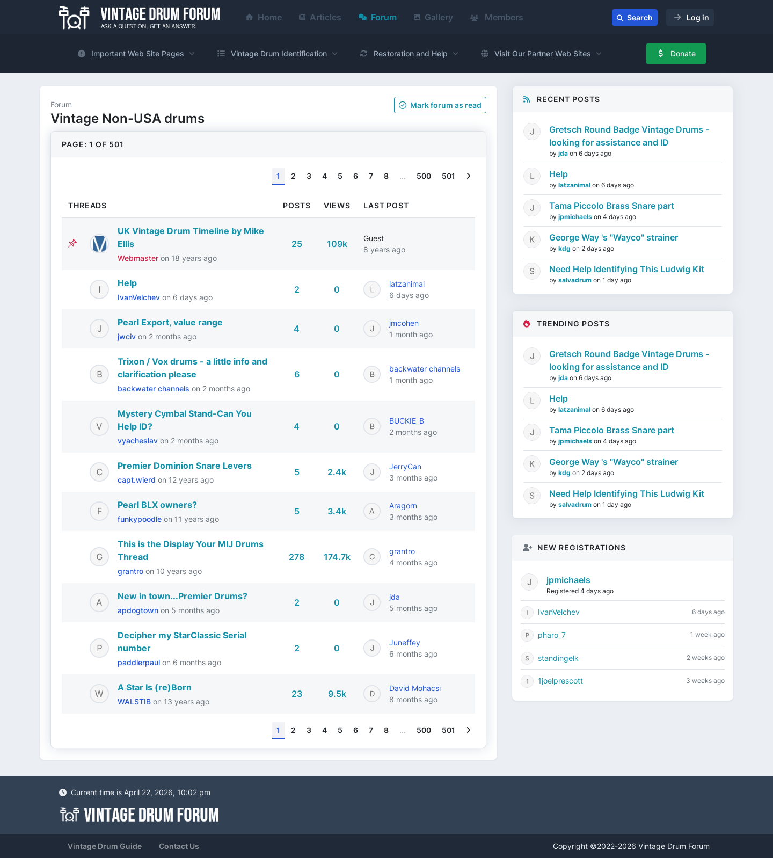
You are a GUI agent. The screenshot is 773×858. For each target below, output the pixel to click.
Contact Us (179, 845)
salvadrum (575, 280)
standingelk (558, 658)
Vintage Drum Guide (105, 845)
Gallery (433, 17)
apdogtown (139, 610)
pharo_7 (552, 634)
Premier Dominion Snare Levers (185, 465)
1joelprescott (560, 680)
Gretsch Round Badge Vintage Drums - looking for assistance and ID (629, 136)
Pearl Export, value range (170, 322)
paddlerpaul (140, 662)
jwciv (128, 336)
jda (394, 596)
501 (448, 175)
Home (264, 17)
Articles (320, 17)
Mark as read (440, 105)
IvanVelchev (140, 297)
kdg (565, 248)
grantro (131, 571)
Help (127, 283)
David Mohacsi (415, 688)
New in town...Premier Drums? (182, 596)
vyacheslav (139, 440)
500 (424, 175)
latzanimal (407, 283)
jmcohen (404, 323)
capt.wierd (138, 479)
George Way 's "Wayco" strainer (613, 237)
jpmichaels (576, 217)
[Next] (468, 176)
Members (496, 17)
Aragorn (403, 505)
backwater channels (155, 388)
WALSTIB (135, 701)
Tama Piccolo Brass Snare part (611, 205)
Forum (378, 17)
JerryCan (405, 466)
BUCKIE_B (406, 420)
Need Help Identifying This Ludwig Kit (626, 269)
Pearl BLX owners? (157, 504)
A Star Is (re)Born (155, 687)
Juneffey (404, 642)
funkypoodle (141, 518)
